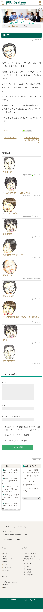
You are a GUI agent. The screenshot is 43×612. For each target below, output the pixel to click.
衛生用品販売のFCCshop (31, 577)
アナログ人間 (8, 296)
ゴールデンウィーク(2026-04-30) (31, 480)
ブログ (4, 567)
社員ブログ (16, 26)
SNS (5, 340)
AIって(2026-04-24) (29, 484)
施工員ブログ (27, 566)
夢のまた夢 (7, 172)
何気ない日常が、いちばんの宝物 (16, 193)
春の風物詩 (7, 234)
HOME (6, 26)
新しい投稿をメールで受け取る (17, 443)
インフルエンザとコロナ (13, 213)
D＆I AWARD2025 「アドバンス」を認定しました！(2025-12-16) (10, 492)
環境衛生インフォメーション (31, 562)
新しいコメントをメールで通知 (17, 438)
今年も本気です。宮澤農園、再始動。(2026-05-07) (31, 474)
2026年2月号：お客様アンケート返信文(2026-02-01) (10, 475)
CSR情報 (5, 564)
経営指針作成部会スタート (14, 255)
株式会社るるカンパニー (10, 584)
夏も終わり (7, 275)
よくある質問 (27, 574)
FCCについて (7, 561)
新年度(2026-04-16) (29, 487)
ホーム (4, 556)
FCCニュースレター (29, 558)
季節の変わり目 (9, 361)
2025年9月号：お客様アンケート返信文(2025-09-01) (10, 500)
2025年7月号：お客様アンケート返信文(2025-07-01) (10, 508)
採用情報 (5, 573)
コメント (5, 382)
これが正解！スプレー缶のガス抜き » (31, 140)
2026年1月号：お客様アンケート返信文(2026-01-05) (10, 483)
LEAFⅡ (5, 587)
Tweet (5, 131)
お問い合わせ (7, 570)
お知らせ (5, 558)
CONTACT (40, 3)
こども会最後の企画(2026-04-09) (31, 492)
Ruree (4, 590)
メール (4, 419)
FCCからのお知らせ (29, 556)
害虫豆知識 (26, 571)
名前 (3, 408)
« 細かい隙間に (10, 138)
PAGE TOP (36, 462)
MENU (2, 3)
